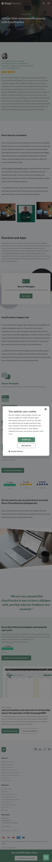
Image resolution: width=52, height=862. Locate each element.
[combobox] (46, 409)
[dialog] (26, 431)
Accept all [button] (26, 440)
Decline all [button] (26, 446)
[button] (16, 451)
